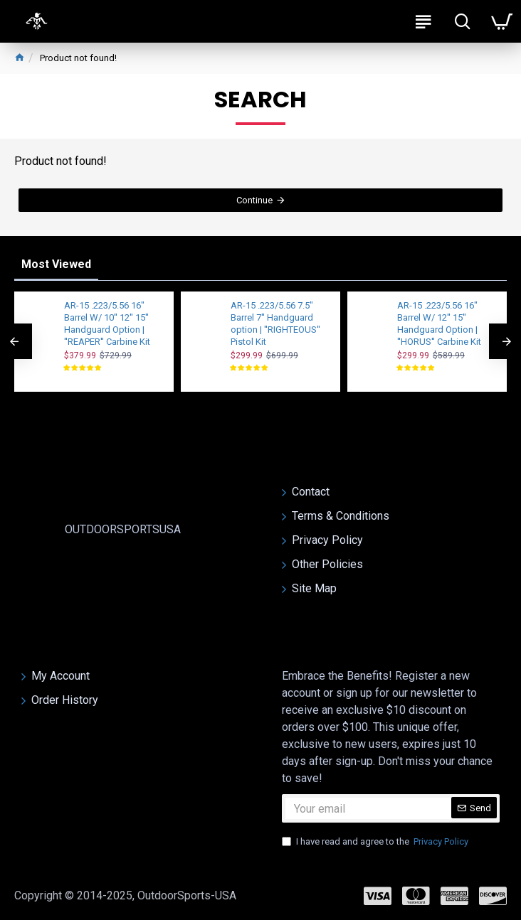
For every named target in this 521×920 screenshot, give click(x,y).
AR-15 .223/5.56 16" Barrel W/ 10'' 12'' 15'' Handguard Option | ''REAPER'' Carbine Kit (107, 323)
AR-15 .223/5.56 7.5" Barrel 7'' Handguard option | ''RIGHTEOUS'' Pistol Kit (275, 323)
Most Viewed (56, 264)
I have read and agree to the (376, 842)
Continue (254, 203)
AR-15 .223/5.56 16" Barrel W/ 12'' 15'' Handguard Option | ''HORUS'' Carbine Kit (439, 323)
